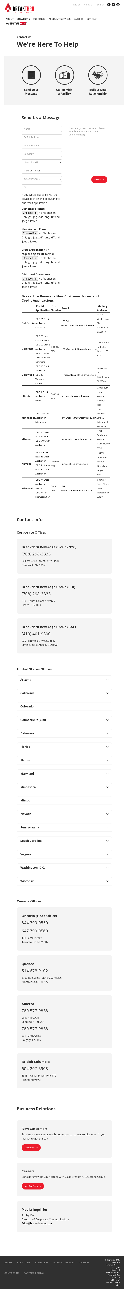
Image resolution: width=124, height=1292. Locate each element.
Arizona (25, 679)
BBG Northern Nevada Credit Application (42, 456)
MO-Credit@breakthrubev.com (77, 439)
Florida (25, 747)
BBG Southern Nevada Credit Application (42, 469)
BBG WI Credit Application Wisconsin (42, 484)
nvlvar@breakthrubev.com (75, 463)
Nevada (25, 814)
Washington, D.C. (32, 867)
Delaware (27, 733)
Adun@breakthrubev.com (37, 1223)
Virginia (25, 854)
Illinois (25, 760)
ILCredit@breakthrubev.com (75, 396)
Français (87, 4)
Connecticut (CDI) (33, 720)
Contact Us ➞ (31, 1147)
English (76, 4)
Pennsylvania (29, 827)
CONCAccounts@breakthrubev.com (80, 349)
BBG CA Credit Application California (42, 323)
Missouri (26, 800)
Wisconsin (27, 881)
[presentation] (91, 168)
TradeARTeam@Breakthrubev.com (79, 374)
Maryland (27, 773)
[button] (9, 19)
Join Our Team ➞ (33, 1186)
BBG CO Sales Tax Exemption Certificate (42, 357)
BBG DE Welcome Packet (39, 379)
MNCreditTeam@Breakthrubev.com (79, 417)
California (27, 693)
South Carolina (31, 841)
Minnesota (28, 787)
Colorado (27, 706)
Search (100, 4)
